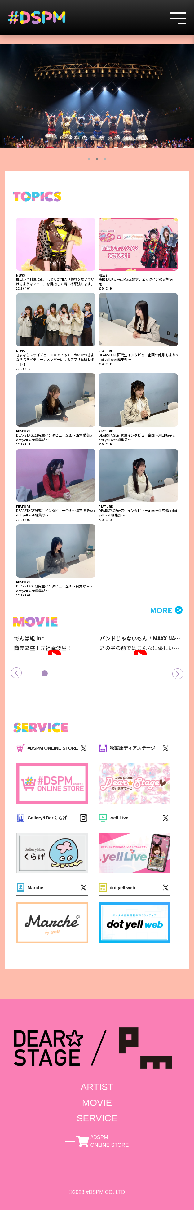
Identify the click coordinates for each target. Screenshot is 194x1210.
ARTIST (97, 1087)
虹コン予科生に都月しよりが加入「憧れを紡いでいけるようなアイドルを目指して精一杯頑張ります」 (55, 281)
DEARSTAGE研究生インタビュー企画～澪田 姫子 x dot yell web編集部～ (136, 437)
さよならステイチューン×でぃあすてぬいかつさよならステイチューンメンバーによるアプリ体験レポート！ (55, 359)
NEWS (20, 275)
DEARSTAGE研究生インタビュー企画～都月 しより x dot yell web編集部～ (138, 357)
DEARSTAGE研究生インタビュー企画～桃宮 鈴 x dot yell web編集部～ (138, 512)
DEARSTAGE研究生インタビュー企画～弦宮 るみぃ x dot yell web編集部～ (55, 512)
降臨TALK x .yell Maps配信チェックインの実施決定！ (136, 281)
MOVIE (97, 1102)
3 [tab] (105, 159)
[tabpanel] (97, 96)
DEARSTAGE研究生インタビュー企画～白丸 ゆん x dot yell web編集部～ (54, 588)
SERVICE (97, 1118)
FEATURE (106, 350)
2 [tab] (97, 159)
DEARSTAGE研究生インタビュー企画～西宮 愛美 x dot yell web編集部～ (54, 437)
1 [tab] (89, 159)
